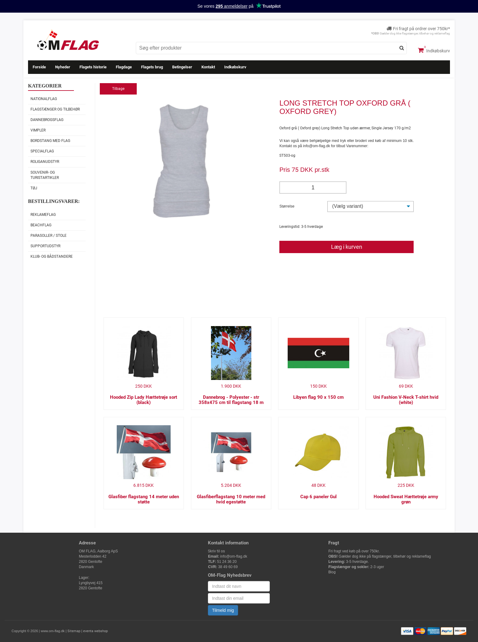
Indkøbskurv (434, 50)
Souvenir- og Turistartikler (44, 175)
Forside (39, 67)
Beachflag (40, 225)
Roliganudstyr (44, 161)
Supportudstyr (45, 246)
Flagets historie (93, 67)
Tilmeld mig (223, 610)
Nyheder (62, 67)
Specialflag (42, 151)
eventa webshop (95, 631)
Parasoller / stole (48, 235)
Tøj (33, 188)
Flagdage (124, 67)
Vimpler (38, 130)
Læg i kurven (346, 247)
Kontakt (208, 67)
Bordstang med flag (50, 141)
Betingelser (182, 67)
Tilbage (118, 89)
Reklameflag (43, 214)
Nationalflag (43, 99)
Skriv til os (216, 551)
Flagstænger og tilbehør (55, 109)
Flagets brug (152, 67)
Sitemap (73, 631)
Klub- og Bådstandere (51, 256)
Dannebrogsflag (46, 120)
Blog (332, 572)
